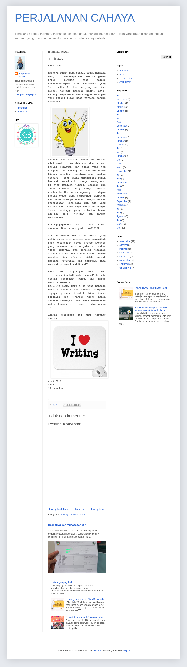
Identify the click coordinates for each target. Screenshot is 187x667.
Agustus (121, 107)
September (122, 171)
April (119, 122)
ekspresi (123, 245)
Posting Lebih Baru (58, 509)
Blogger (126, 650)
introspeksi (124, 252)
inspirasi (123, 249)
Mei (118, 118)
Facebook (22, 111)
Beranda (79, 509)
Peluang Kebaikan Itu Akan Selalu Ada (85, 599)
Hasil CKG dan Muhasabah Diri (67, 524)
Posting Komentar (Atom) (73, 514)
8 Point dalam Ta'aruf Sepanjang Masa (85, 617)
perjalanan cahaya (24, 75)
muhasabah (125, 260)
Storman (98, 650)
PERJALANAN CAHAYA (75, 18)
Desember (122, 125)
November (122, 99)
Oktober (121, 103)
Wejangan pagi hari (62, 582)
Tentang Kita (125, 78)
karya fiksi (124, 256)
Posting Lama (98, 509)
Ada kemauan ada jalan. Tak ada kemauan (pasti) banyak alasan (151, 308)
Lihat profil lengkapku (25, 94)
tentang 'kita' (125, 268)
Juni (119, 178)
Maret (119, 167)
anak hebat (124, 241)
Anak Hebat (125, 82)
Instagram (22, 108)
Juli (118, 95)
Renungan (124, 264)
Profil (121, 74)
